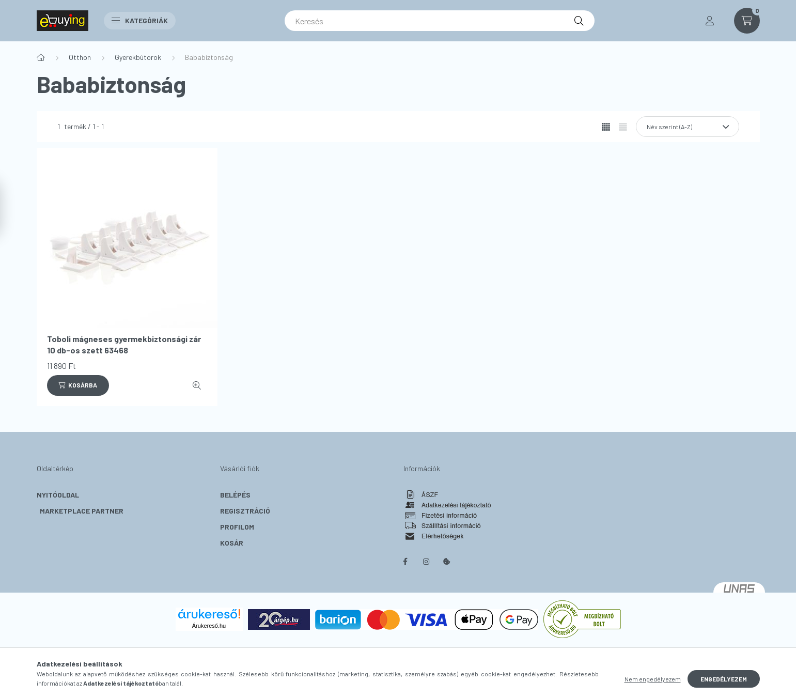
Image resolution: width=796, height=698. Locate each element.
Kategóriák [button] (140, 20)
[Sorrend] (687, 126)
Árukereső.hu (209, 626)
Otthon (80, 57)
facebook (405, 561)
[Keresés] (440, 20)
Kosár (231, 542)
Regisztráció (245, 510)
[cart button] (747, 21)
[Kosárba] (78, 385)
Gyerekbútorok (138, 57)
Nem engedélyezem (653, 679)
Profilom (237, 526)
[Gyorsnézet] (196, 385)
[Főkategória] (41, 57)
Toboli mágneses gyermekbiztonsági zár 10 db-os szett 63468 (124, 344)
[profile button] (710, 21)
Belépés (235, 494)
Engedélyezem (723, 679)
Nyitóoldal (58, 494)
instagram (426, 561)
